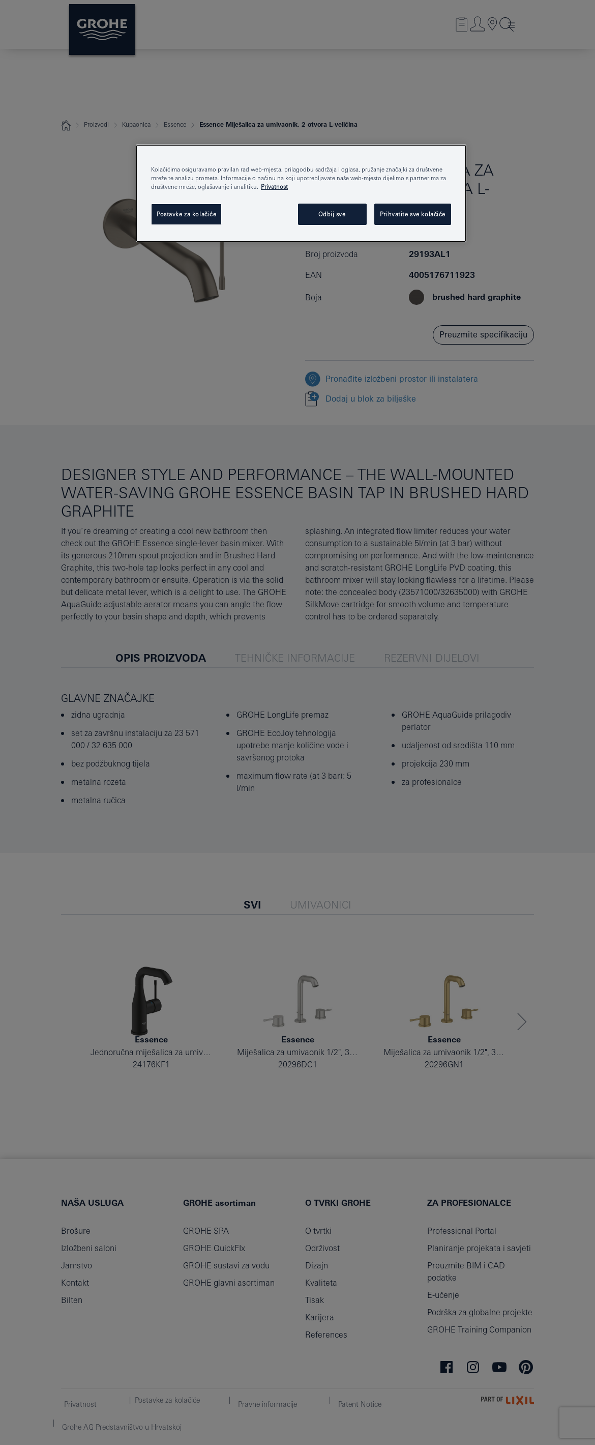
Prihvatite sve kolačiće (412, 214)
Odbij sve (331, 214)
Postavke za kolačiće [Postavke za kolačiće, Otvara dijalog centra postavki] (186, 214)
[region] (301, 193)
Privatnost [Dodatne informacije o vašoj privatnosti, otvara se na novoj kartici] (274, 186)
